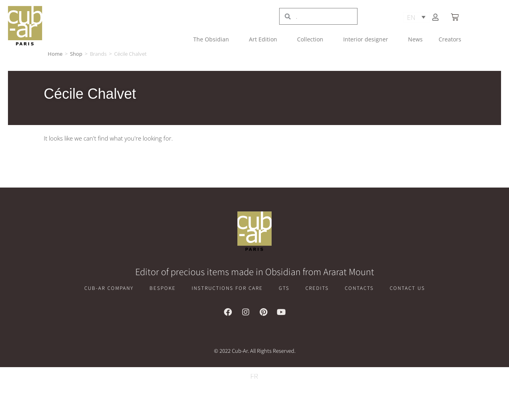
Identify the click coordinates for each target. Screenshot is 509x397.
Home (55, 53)
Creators (450, 39)
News (415, 39)
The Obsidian (213, 39)
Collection (312, 39)
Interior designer (367, 39)
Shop (76, 53)
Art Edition (265, 39)
